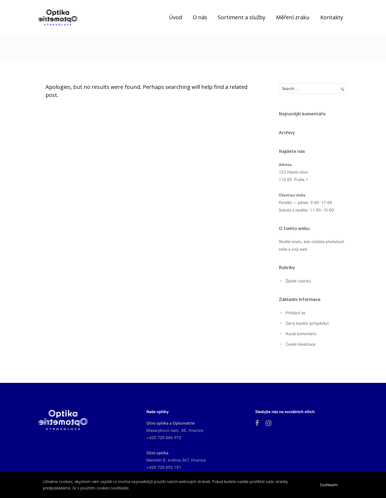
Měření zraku (293, 17)
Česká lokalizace (300, 344)
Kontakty (331, 17)
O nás (200, 17)
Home (322, 48)
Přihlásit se (295, 313)
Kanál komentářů (300, 333)
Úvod (175, 17)
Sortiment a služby (241, 17)
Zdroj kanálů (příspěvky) (307, 323)
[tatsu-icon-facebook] (258, 423)
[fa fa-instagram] (268, 423)
